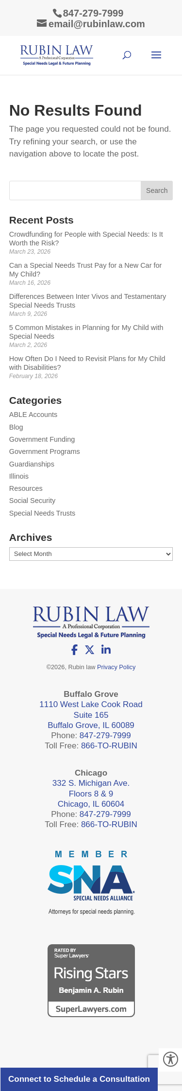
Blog (16, 427)
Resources (26, 488)
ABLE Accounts (33, 414)
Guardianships (31, 464)
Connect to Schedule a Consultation (79, 1079)
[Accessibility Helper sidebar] (170, 1060)
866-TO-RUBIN (109, 745)
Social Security (32, 500)
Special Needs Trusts (42, 513)
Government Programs (44, 451)
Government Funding (42, 439)
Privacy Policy (116, 667)
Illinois (19, 476)
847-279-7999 (93, 13)
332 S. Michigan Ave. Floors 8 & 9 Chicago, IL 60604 (91, 794)
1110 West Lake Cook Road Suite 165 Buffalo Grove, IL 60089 (90, 715)
